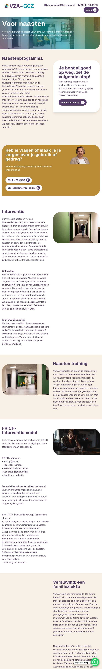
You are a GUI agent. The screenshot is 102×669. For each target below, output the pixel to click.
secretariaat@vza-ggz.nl (59, 5)
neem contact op (70, 102)
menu (89, 10)
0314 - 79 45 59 (88, 5)
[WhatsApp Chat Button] (95, 662)
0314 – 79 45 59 (16, 180)
